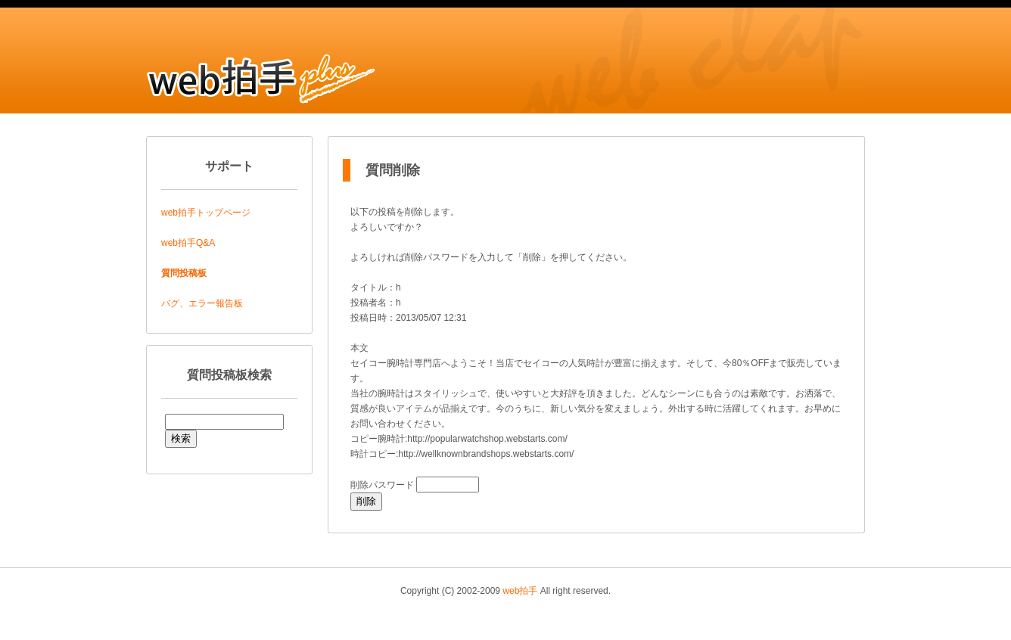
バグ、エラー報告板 (202, 303)
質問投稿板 (184, 273)
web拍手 (519, 591)
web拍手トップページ (205, 212)
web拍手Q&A (188, 243)
